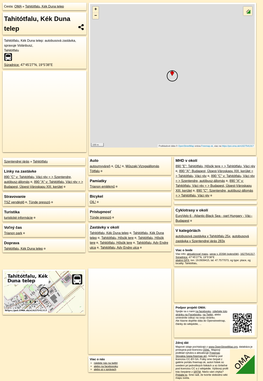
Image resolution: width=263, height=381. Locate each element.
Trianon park (13, 233)
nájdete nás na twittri (105, 363)
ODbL (206, 349)
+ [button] (95, 10)
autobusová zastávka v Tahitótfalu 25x (203, 236)
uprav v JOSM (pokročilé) (224, 253)
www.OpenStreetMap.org (223, 346)
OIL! (118, 166)
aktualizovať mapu (197, 253)
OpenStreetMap (186, 146)
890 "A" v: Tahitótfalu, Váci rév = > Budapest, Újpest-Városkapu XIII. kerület (214, 185)
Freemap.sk (207, 146)
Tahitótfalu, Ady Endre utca (119, 247)
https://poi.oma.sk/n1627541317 (238, 146)
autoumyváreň (100, 166)
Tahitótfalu (40, 161)
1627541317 (247, 253)
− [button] (95, 16)
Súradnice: (12, 65)
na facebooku (203, 311)
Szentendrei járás (16, 161)
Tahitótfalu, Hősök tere (117, 238)
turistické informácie (18, 217)
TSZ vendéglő (14, 202)
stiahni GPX (182, 260)
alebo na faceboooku (106, 366)
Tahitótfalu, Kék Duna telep (44, 6)
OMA (18, 6)
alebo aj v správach (105, 369)
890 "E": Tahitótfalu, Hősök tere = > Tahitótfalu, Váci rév (215, 166)
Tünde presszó (39, 202)
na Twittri (208, 314)
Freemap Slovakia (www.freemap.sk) (198, 354)
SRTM (197, 371)
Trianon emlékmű (102, 186)
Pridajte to (181, 374)
